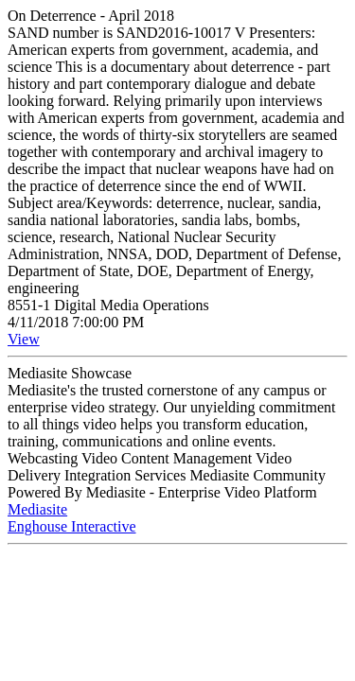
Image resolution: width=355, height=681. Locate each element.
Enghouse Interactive (72, 526)
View (24, 339)
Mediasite (37, 509)
